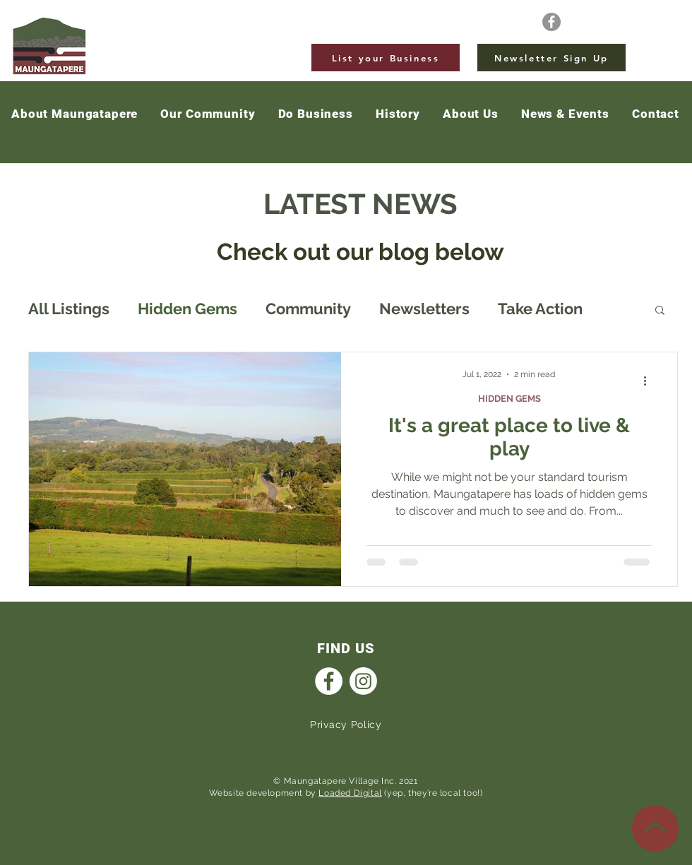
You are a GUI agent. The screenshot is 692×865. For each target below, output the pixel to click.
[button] (565, 114)
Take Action (540, 308)
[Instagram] (363, 681)
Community (308, 308)
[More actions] (649, 381)
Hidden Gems (187, 308)
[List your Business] (385, 57)
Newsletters (424, 308)
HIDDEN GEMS (509, 398)
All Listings (68, 308)
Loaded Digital (349, 793)
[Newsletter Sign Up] (551, 57)
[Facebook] (551, 22)
